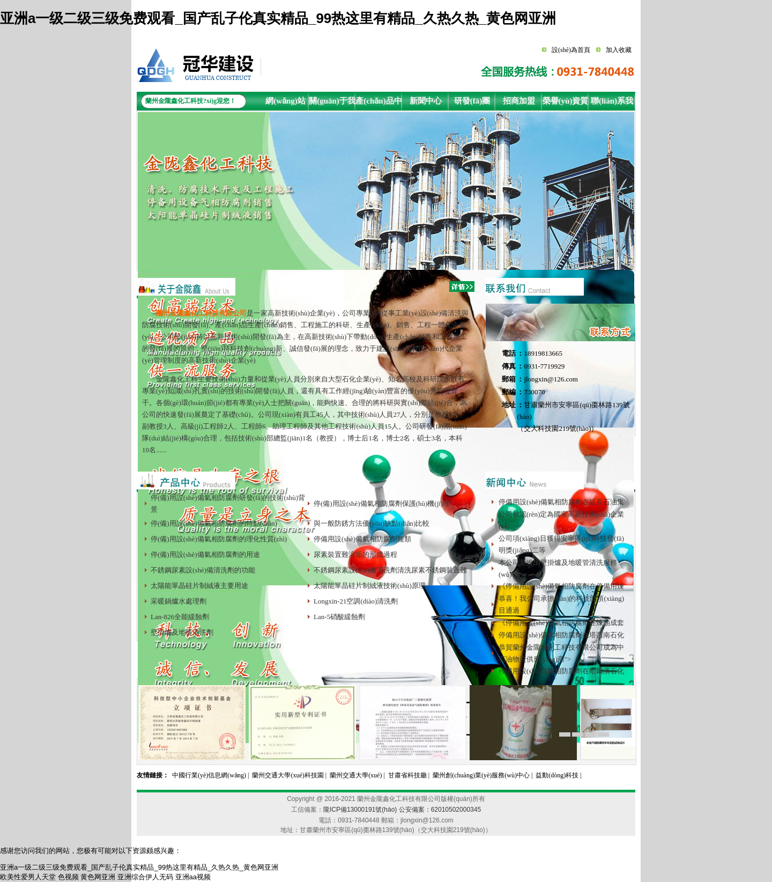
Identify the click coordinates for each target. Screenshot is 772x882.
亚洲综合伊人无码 (145, 877)
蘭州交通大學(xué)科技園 (287, 775)
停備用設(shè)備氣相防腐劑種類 (362, 539)
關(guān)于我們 (332, 104)
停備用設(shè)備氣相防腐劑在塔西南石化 (561, 635)
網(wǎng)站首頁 (285, 104)
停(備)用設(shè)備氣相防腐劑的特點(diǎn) (214, 523)
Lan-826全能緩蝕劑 (180, 617)
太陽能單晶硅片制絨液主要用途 (199, 586)
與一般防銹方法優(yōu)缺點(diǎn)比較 (371, 523)
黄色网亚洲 (97, 877)
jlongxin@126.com (550, 379)
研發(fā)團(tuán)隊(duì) (472, 104)
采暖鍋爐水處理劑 (178, 601)
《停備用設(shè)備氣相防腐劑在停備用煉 (561, 586)
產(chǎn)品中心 (378, 104)
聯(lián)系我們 (612, 104)
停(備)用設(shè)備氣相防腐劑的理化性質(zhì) (219, 539)
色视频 (68, 877)
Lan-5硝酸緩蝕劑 (339, 617)
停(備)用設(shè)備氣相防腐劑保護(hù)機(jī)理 (382, 503)
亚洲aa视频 (193, 877)
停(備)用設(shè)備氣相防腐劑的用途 (205, 554)
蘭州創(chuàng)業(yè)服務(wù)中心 (481, 775)
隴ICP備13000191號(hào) (360, 809)
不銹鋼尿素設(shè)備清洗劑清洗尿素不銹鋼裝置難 (390, 570)
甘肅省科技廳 (407, 775)
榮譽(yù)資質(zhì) (566, 104)
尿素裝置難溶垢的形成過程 (355, 554)
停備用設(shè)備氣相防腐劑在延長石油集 (561, 502)
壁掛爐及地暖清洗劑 (182, 632)
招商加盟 (519, 101)
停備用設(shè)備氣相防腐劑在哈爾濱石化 (561, 671)
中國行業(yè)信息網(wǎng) (209, 775)
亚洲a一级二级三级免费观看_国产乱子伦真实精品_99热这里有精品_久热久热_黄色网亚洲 (278, 18)
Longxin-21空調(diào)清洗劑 (356, 601)
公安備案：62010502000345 (440, 809)
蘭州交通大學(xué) (356, 775)
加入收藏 (619, 50)
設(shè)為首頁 (571, 50)
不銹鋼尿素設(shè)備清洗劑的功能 (203, 570)
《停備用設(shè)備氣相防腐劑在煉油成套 (561, 623)
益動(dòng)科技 (557, 775)
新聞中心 (426, 101)
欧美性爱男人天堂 (28, 877)
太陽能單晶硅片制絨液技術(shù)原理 (370, 586)
